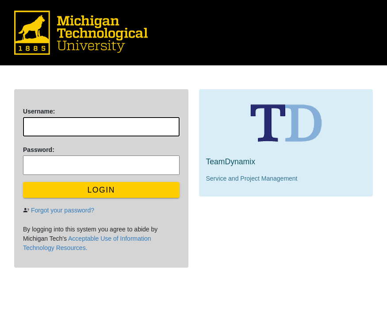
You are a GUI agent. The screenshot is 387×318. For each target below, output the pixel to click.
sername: (39, 111)
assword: (38, 149)
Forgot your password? (62, 210)
